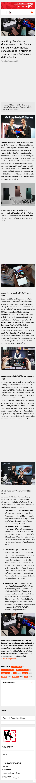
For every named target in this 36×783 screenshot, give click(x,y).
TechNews (8, 38)
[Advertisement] (18, 82)
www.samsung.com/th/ (9, 659)
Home (2, 38)
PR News (15, 38)
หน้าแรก (4, 754)
